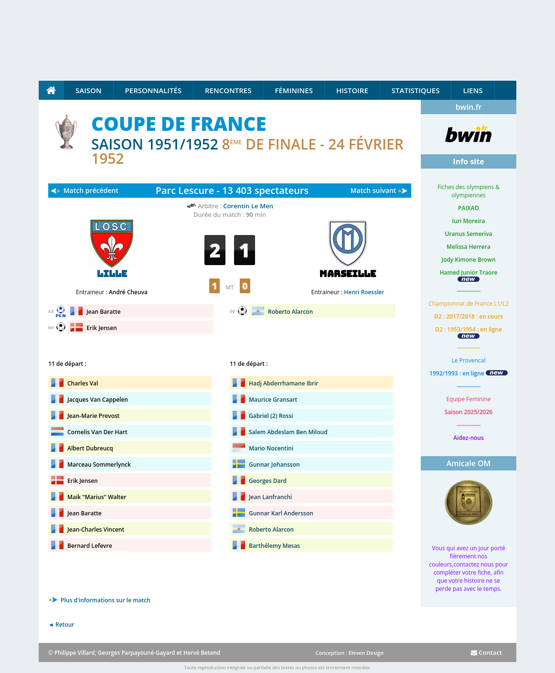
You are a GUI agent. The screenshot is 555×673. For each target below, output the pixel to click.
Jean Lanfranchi (270, 497)
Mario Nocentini (271, 448)
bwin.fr (469, 107)
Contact (486, 652)
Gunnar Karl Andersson (281, 513)
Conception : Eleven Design (349, 652)
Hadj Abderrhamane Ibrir (284, 383)
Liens (472, 90)
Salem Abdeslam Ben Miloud (288, 432)
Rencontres (228, 90)
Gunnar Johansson (274, 464)
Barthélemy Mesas (274, 546)
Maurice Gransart (273, 399)
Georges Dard (268, 481)
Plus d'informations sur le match (99, 600)
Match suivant (373, 190)
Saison (88, 90)
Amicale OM (469, 463)
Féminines (293, 90)
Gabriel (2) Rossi (271, 416)
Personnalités (153, 90)
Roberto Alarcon (290, 312)
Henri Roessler (364, 292)
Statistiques (416, 90)
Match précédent (91, 190)
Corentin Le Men (248, 206)
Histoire (352, 90)
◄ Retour (61, 624)
